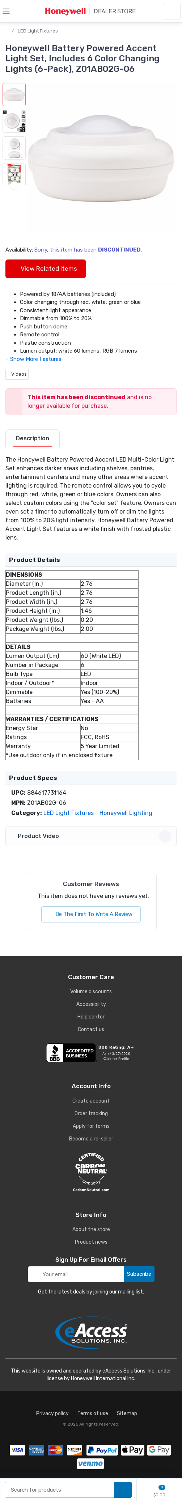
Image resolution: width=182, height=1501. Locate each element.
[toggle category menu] (6, 11)
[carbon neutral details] (91, 1172)
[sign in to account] (172, 11)
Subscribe (139, 1274)
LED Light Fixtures (38, 31)
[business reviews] (91, 1052)
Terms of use (92, 1413)
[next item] (14, 212)
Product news (91, 1242)
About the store (91, 1229)
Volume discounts (91, 992)
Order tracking (91, 1114)
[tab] (32, 438)
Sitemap (127, 1413)
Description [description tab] (32, 438)
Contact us (91, 1029)
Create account (91, 1101)
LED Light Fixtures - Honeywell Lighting (97, 813)
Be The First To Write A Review (91, 914)
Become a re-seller (91, 1139)
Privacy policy (52, 1413)
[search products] (123, 1490)
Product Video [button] (92, 836)
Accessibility (91, 1004)
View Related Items (45, 268)
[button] (101, 158)
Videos (17, 374)
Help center (91, 1017)
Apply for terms (91, 1126)
